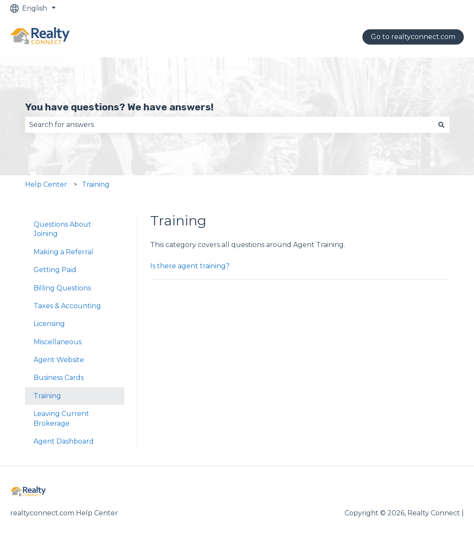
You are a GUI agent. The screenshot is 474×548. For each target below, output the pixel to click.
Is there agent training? (190, 266)
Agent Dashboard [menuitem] (64, 441)
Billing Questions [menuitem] (62, 288)
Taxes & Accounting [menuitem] (67, 306)
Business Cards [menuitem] (59, 378)
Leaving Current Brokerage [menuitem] (61, 418)
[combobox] (229, 125)
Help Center (46, 184)
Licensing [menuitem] (49, 324)
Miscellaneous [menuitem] (57, 342)
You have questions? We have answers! (119, 107)
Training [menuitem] (47, 396)
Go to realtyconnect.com (413, 37)
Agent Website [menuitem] (59, 360)
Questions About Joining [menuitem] (62, 229)
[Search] (441, 125)
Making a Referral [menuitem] (63, 252)
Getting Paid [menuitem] (55, 270)
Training (95, 184)
